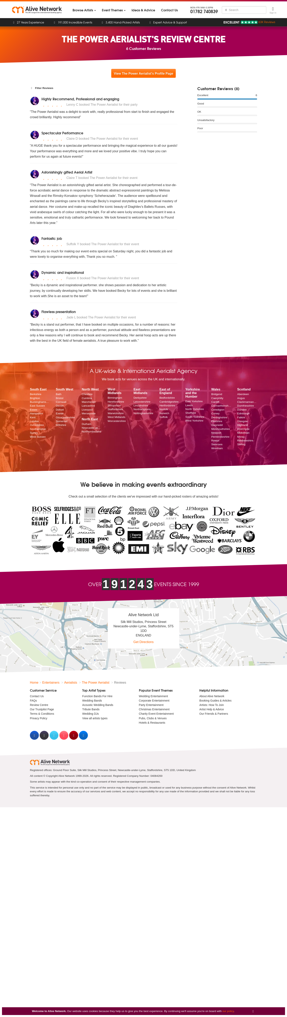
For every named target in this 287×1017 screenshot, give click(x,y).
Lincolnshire (141, 405)
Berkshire (35, 394)
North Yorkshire (194, 409)
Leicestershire (142, 401)
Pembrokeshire (220, 436)
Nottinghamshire (143, 413)
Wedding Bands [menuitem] (92, 700)
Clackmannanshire (247, 401)
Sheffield (190, 412)
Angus (241, 398)
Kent (32, 417)
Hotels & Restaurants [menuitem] (152, 722)
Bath (58, 394)
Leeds (189, 405)
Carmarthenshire (221, 405)
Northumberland (91, 431)
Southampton (38, 428)
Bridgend (216, 394)
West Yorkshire (194, 420)
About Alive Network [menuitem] (211, 696)
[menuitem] (84, 10)
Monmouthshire (220, 428)
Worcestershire (117, 421)
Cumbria (87, 398)
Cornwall (61, 401)
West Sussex (38, 436)
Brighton (35, 398)
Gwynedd (217, 425)
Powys (215, 440)
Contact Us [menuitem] (37, 696)
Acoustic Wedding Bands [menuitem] (97, 705)
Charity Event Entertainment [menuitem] (156, 713)
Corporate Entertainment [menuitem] (154, 700)
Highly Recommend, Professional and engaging (80, 99)
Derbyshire (140, 397)
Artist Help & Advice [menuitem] (211, 709)
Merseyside (89, 413)
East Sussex (37, 405)
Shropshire (114, 405)
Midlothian (243, 432)
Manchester (89, 401)
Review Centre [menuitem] (39, 705)
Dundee (242, 409)
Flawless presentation (58, 311)
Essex (33, 409)
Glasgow (242, 421)
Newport (216, 432)
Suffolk (163, 417)
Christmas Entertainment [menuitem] (154, 709)
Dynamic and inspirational (62, 272)
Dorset (60, 409)
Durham (86, 424)
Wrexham (217, 448)
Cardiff (215, 401)
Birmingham (115, 397)
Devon (60, 405)
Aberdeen (243, 394)
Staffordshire (115, 409)
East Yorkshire (194, 401)
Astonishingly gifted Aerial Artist (66, 172)
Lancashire (88, 405)
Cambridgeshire (169, 401)
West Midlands (116, 417)
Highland (242, 425)
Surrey (34, 432)
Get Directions (143, 642)
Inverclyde (243, 428)
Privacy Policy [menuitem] (38, 718)
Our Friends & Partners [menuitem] (213, 713)
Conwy (215, 413)
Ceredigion (217, 409)
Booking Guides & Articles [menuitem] (215, 700)
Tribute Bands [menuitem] (91, 709)
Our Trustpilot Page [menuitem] (42, 709)
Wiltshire (61, 425)
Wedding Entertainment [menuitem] (153, 696)
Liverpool (87, 409)
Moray (241, 436)
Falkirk (241, 417)
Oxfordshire (37, 425)
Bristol (59, 398)
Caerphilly (217, 398)
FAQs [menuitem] (33, 700)
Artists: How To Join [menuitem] (211, 705)
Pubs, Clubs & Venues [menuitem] (153, 718)
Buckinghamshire (40, 401)
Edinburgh (243, 413)
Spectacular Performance (62, 133)
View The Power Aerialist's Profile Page (143, 73)
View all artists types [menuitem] (95, 718)
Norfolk (163, 409)
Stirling (241, 444)
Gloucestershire (65, 417)
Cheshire (87, 394)
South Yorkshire (194, 416)
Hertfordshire (167, 405)
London (34, 421)
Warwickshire (116, 413)
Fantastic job (51, 238)
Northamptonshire (143, 409)
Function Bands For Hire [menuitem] (97, 696)
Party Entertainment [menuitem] (151, 705)
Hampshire (36, 413)
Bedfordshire (167, 397)
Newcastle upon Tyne (92, 427)
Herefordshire (116, 401)
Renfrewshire (245, 440)
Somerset (61, 421)
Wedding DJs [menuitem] (90, 713)
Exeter (60, 413)
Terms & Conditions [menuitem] (42, 713)
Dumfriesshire (245, 405)
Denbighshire (219, 417)
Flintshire (216, 421)
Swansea (216, 444)
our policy (228, 1011)
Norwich (164, 413)
